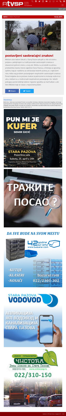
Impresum (45, 414)
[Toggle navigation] (62, 5)
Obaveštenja (8, 100)
